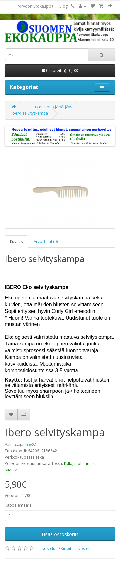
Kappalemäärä (18, 505)
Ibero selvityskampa (30, 113)
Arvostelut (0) (46, 241)
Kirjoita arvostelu (76, 548)
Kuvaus (16, 241)
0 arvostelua (46, 548)
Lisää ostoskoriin (60, 534)
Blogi (63, 6)
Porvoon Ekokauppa (35, 6)
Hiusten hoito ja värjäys (51, 107)
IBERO (30, 444)
